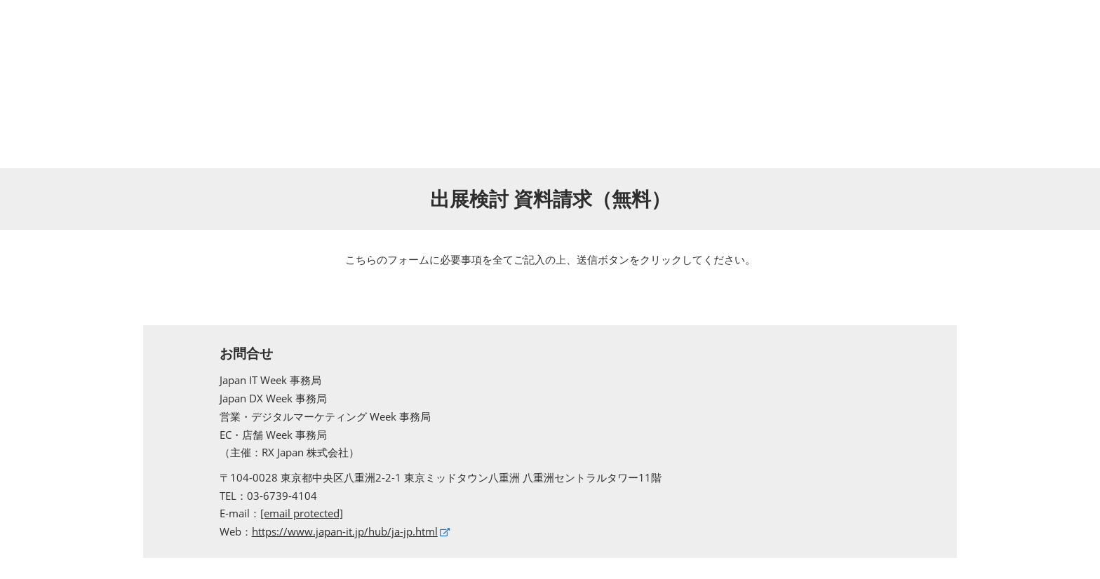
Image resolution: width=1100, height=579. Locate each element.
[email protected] (301, 513)
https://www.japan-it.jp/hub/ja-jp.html (345, 531)
